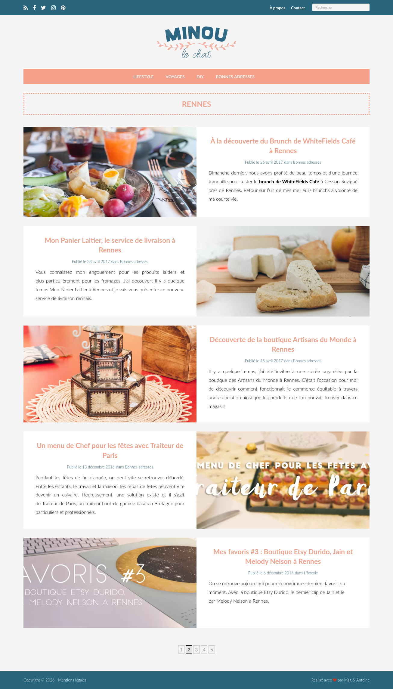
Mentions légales (72, 680)
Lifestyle (143, 76)
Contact (298, 7)
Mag (348, 680)
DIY (200, 76)
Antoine (363, 680)
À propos (277, 7)
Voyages (175, 76)
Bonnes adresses (235, 76)
